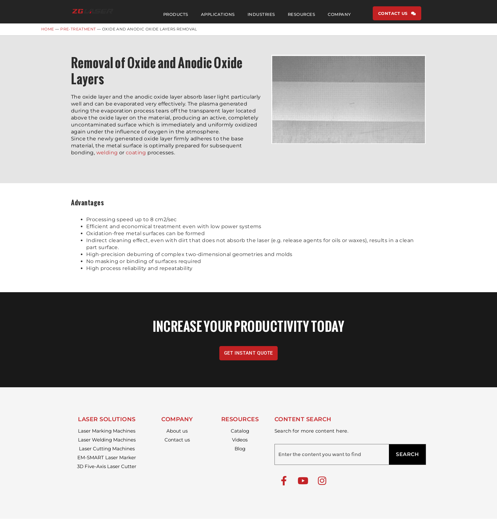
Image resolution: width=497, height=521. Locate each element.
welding (107, 155)
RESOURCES (301, 14)
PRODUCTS (175, 14)
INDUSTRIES (261, 14)
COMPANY (339, 14)
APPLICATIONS (218, 14)
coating (136, 155)
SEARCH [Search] (407, 456)
